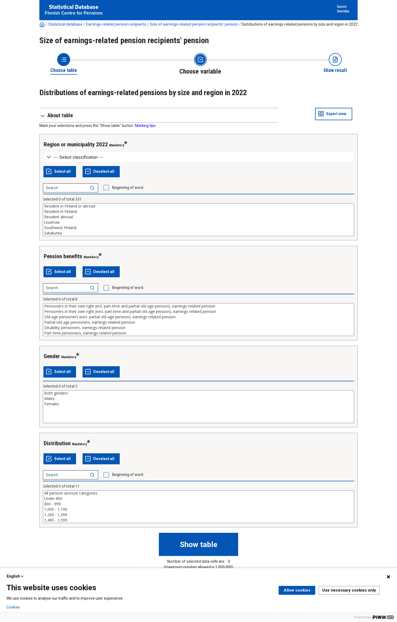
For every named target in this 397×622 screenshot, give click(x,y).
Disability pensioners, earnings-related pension (198, 327)
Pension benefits (63, 256)
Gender (52, 356)
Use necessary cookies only (349, 590)
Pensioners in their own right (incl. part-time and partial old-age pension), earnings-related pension (198, 306)
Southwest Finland (198, 227)
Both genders (198, 393)
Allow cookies (297, 590)
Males (198, 398)
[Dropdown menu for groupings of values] (198, 157)
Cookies (13, 607)
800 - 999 (198, 504)
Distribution (57, 443)
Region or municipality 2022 (76, 144)
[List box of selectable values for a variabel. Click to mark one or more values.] (198, 219)
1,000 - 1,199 (198, 509)
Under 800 (198, 498)
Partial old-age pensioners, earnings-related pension (198, 322)
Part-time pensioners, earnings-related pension (198, 333)
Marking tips (145, 125)
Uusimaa (198, 222)
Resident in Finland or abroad (198, 206)
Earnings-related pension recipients (116, 24)
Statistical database (65, 24)
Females (198, 404)
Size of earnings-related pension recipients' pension (194, 24)
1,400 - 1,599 (198, 520)
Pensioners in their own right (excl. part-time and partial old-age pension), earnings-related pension (198, 311)
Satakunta (198, 233)
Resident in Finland (198, 211)
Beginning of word (127, 187)
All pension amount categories (198, 493)
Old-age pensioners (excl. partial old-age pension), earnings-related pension (198, 317)
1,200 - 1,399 (198, 514)
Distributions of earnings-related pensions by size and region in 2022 (300, 24)
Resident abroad (198, 217)
